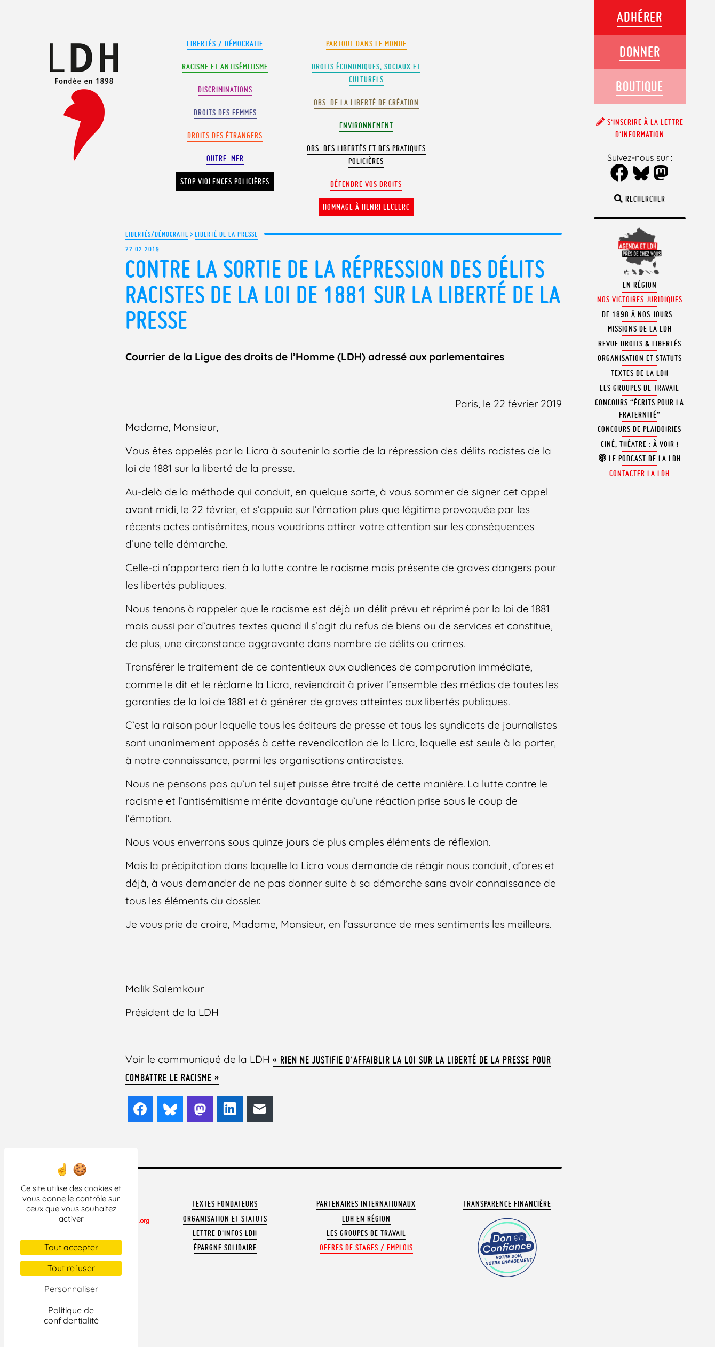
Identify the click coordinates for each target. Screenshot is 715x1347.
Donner (639, 51)
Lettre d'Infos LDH (225, 1233)
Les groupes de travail (366, 1233)
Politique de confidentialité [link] (71, 1315)
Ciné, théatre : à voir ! (640, 444)
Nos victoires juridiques (639, 299)
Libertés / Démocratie (225, 44)
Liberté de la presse (226, 234)
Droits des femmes (225, 112)
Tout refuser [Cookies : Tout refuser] (71, 1268)
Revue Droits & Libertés (639, 344)
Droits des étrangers (225, 135)
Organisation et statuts (225, 1219)
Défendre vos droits (366, 184)
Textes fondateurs (225, 1204)
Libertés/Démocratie (156, 234)
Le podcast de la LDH (640, 458)
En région (640, 285)
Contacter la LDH (639, 473)
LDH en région (366, 1219)
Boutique (639, 86)
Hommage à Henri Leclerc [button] (366, 207)
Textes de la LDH (640, 373)
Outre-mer (225, 158)
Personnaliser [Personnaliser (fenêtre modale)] (71, 1288)
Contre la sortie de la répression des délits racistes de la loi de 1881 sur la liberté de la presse (343, 294)
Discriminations (225, 89)
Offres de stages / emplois (366, 1248)
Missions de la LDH (640, 329)
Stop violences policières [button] (224, 181)
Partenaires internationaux (366, 1204)
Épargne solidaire (225, 1248)
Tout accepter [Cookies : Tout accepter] (71, 1247)
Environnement (366, 125)
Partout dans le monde (366, 44)
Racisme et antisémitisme (225, 67)
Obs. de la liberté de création (366, 102)
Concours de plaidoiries (639, 429)
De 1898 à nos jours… (640, 314)
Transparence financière (507, 1204)
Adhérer (639, 17)
